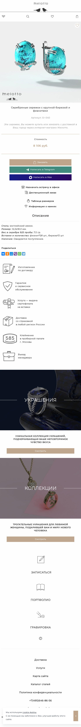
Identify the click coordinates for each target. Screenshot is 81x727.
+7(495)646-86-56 (40, 700)
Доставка (40, 659)
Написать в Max (40, 177)
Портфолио (40, 592)
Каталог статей (40, 684)
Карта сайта (40, 676)
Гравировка (40, 620)
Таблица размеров (40, 201)
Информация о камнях (40, 206)
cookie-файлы (29, 712)
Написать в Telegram (40, 169)
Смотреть (40, 451)
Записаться (40, 565)
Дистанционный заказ (40, 192)
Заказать (40, 162)
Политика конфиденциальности (40, 692)
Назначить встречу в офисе (40, 187)
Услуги (40, 668)
